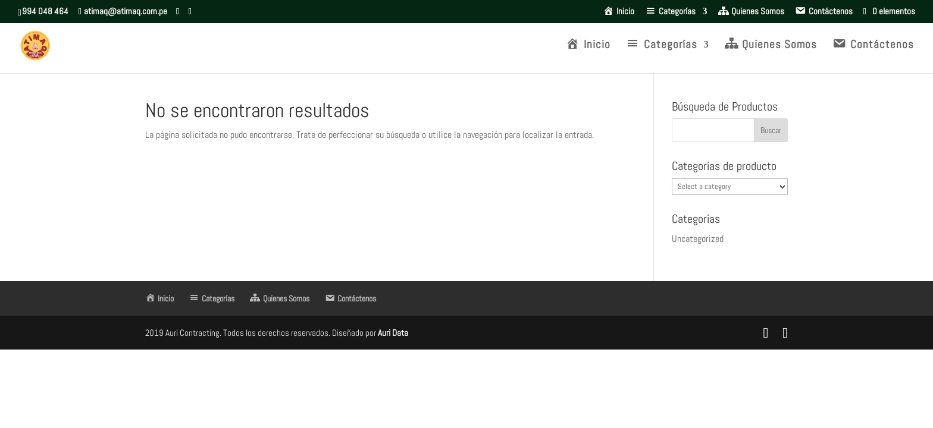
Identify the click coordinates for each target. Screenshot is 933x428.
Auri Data (392, 332)
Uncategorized (698, 238)
